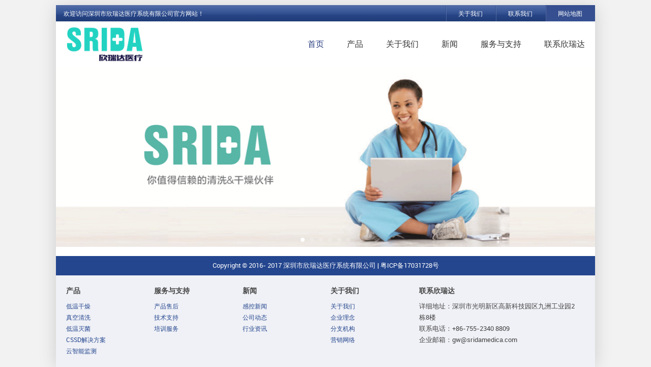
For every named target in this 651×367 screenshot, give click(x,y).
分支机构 (343, 328)
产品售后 (166, 306)
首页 (316, 44)
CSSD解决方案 (86, 340)
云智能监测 (81, 351)
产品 (355, 44)
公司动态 (255, 317)
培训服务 (166, 328)
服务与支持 (501, 44)
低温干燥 (78, 306)
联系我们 (520, 13)
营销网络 (343, 340)
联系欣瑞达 (564, 44)
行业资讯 (255, 328)
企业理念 (343, 317)
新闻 (449, 44)
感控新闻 (255, 306)
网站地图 (570, 13)
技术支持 (166, 317)
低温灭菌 (78, 328)
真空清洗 (78, 317)
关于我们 (470, 13)
